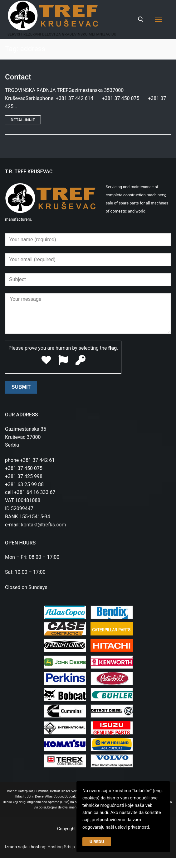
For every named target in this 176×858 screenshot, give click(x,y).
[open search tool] (141, 19)
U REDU (97, 841)
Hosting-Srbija (61, 846)
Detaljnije (23, 119)
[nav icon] (159, 19)
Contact (18, 77)
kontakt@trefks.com (43, 525)
